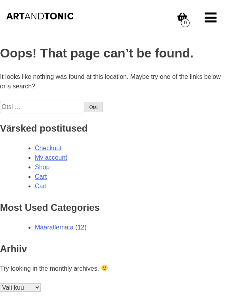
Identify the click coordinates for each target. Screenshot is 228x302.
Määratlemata (54, 227)
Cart (41, 176)
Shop (42, 167)
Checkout (48, 148)
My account (51, 157)
